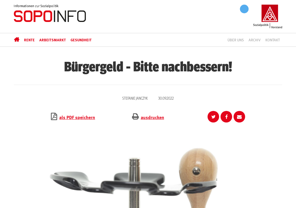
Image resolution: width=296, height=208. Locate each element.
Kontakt (272, 39)
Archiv (255, 39)
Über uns (235, 39)
